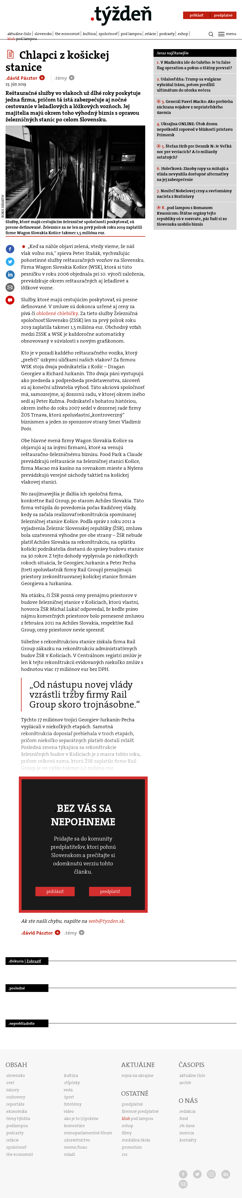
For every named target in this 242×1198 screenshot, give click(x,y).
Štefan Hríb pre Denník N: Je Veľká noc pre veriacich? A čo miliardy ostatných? (194, 151)
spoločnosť (108, 33)
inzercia (186, 1133)
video (69, 1111)
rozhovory (15, 1097)
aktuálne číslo (19, 33)
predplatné (132, 1104)
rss (124, 1154)
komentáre (74, 1125)
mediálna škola (136, 1140)
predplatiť (110, 891)
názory (12, 1090)
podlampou (17, 1125)
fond (183, 1118)
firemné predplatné (140, 1111)
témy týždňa (18, 1118)
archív (185, 1082)
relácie (150, 33)
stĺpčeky (72, 1082)
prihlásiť (55, 891)
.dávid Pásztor (22, 78)
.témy (61, 78)
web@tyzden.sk (106, 921)
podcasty (167, 33)
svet (10, 1082)
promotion (132, 1147)
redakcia (187, 1111)
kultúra (89, 33)
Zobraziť (34, 961)
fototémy (73, 1104)
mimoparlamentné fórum (88, 1133)
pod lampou (131, 33)
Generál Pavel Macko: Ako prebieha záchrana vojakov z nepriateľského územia (195, 107)
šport (69, 1097)
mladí (69, 1154)
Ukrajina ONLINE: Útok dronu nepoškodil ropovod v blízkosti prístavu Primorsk (195, 129)
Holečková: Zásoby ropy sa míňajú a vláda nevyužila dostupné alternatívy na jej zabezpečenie (192, 174)
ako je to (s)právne (81, 1118)
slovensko (43, 33)
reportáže (15, 1104)
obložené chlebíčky (57, 313)
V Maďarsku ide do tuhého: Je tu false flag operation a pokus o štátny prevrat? (194, 65)
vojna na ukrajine (137, 1075)
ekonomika (16, 1111)
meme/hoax (75, 1147)
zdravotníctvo (77, 1140)
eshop (183, 33)
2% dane (187, 1125)
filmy (127, 1133)
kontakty (187, 1140)
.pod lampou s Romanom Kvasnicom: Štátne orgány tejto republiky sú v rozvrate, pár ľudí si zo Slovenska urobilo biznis (192, 216)
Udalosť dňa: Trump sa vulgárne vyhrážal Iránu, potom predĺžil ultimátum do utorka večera (189, 84)
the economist (67, 33)
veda (68, 1090)
